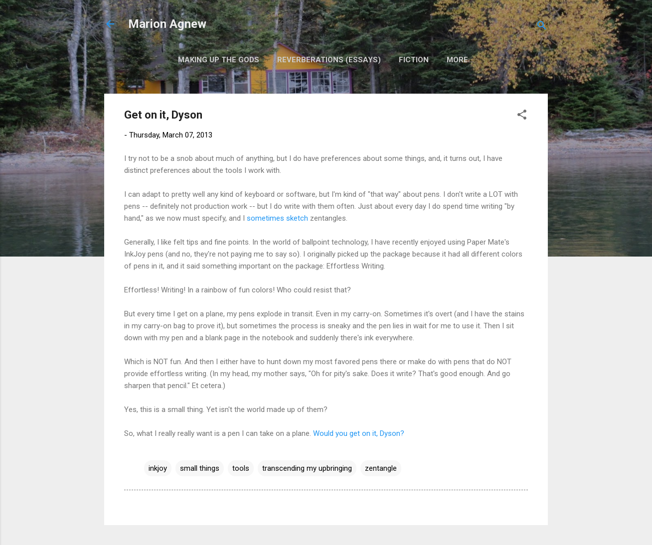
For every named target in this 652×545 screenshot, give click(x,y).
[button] (522, 116)
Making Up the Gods (218, 59)
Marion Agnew (167, 24)
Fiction (414, 59)
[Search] (542, 27)
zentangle (381, 468)
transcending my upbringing (307, 468)
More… (460, 59)
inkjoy (158, 468)
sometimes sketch (277, 218)
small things (199, 468)
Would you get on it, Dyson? (358, 433)
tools (240, 468)
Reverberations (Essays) (329, 59)
